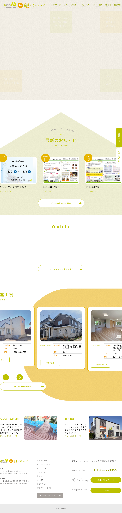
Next (19, 377)
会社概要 (117, 6)
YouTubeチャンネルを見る (61, 269)
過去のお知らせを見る (61, 203)
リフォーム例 (84, 6)
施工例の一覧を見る (23, 386)
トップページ (56, 6)
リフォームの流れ (70, 6)
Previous (6, 377)
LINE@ (106, 490)
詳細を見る (50, 363)
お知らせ (108, 6)
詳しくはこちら (6, 438)
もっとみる (18, 174)
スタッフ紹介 (97, 6)
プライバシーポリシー (45, 488)
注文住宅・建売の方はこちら (50, 495)
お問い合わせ (42, 484)
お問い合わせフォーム (105, 480)
